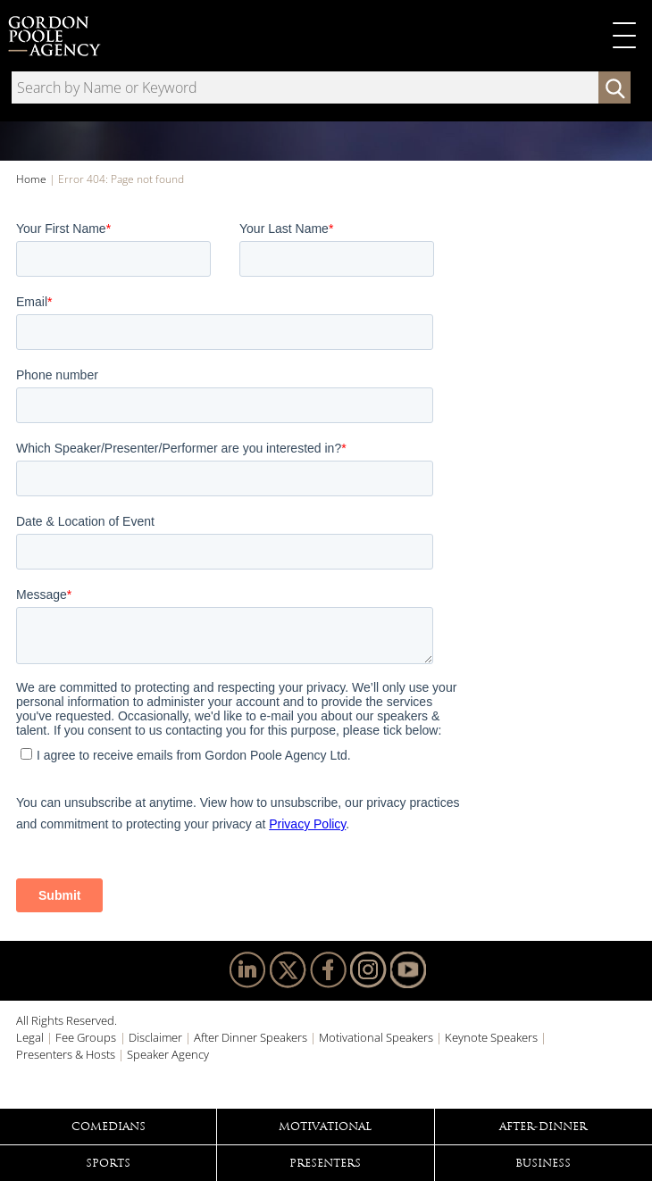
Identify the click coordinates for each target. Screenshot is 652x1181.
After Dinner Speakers (250, 1037)
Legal (30, 1037)
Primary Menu (624, 35)
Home (31, 179)
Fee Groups (85, 1037)
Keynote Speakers (491, 1037)
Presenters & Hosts (65, 1054)
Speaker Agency (168, 1054)
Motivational (325, 1126)
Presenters (325, 1163)
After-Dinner (543, 1126)
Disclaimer (155, 1037)
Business (543, 1163)
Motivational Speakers (376, 1037)
